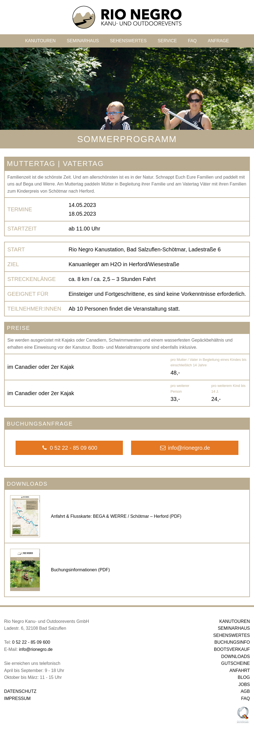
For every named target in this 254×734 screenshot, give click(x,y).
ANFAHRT (240, 670)
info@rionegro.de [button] (185, 448)
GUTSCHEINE (235, 663)
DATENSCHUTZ (20, 691)
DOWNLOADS (235, 656)
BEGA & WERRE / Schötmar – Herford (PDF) (137, 516)
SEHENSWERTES (128, 40)
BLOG (244, 677)
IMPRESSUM (17, 698)
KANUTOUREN (40, 40)
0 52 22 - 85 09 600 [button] (69, 448)
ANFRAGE (218, 40)
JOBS (244, 684)
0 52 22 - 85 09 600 (31, 642)
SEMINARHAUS (83, 40)
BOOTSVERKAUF (232, 649)
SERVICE (167, 40)
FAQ (192, 40)
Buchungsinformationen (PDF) (80, 569)
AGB (245, 691)
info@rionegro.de (36, 649)
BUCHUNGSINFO (232, 642)
